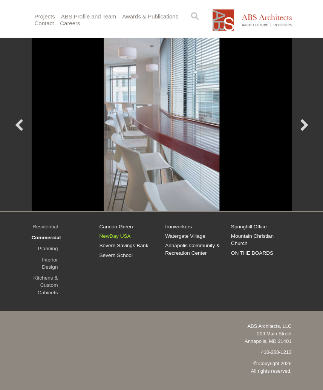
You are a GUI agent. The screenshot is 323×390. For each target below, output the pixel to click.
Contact (44, 23)
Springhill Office (249, 226)
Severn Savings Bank (124, 245)
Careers (70, 23)
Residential (45, 226)
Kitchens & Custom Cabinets (46, 285)
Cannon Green (116, 226)
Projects (45, 16)
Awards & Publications (150, 16)
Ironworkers (178, 226)
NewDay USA (115, 236)
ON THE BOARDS (252, 253)
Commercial (46, 237)
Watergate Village (185, 236)
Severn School (116, 255)
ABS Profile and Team (88, 16)
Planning (48, 248)
